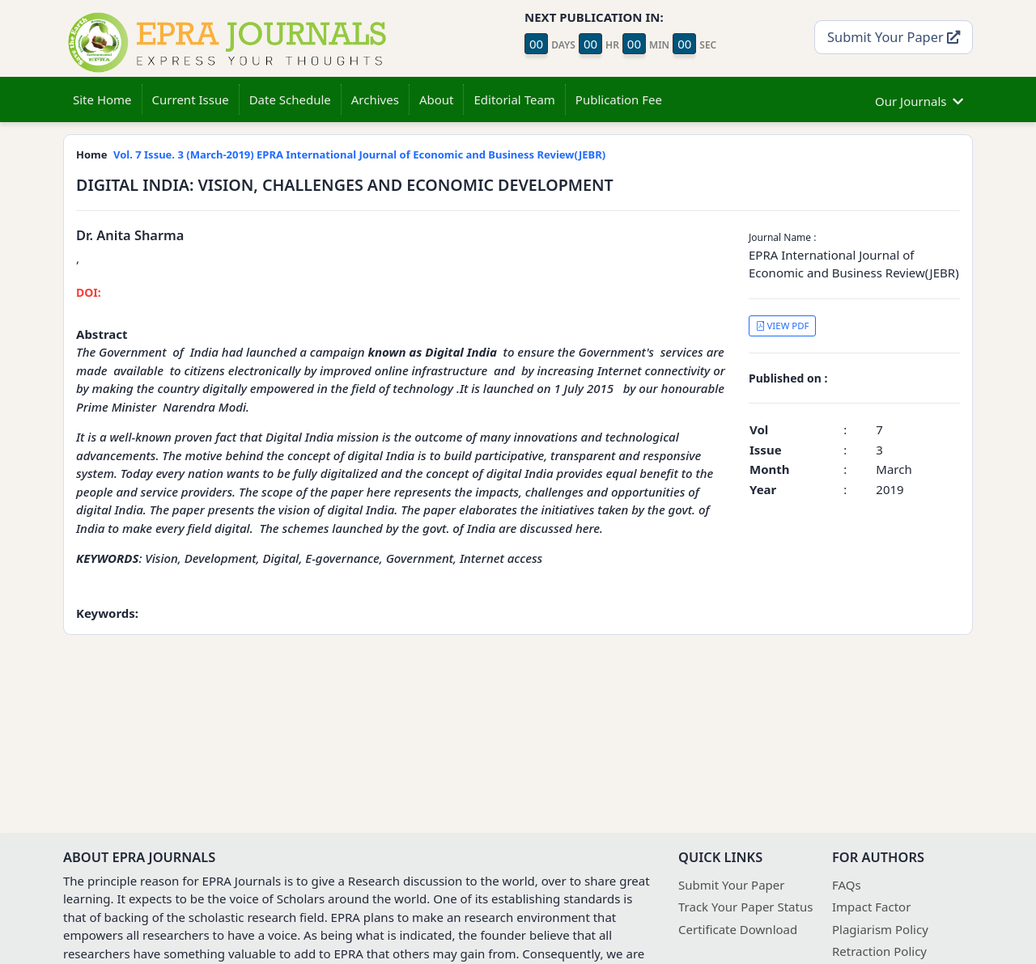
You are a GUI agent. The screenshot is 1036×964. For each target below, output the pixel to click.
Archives (375, 99)
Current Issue (190, 99)
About (436, 99)
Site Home (102, 99)
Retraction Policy (879, 951)
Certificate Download (737, 929)
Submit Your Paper (893, 36)
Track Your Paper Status (745, 906)
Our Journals (919, 99)
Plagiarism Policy (880, 929)
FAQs (846, 885)
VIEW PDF (782, 325)
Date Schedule (290, 99)
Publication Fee (618, 99)
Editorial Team (513, 99)
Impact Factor (871, 906)
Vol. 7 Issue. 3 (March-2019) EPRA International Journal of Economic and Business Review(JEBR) (359, 154)
